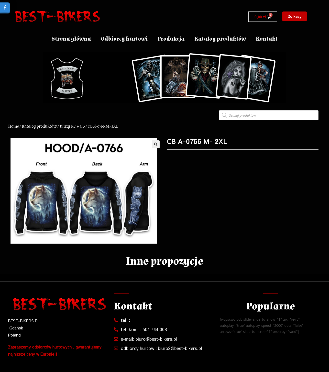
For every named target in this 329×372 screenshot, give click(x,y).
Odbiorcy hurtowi (124, 39)
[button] (294, 16)
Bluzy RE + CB (72, 126)
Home (13, 126)
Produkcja (171, 39)
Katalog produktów (220, 39)
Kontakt (266, 39)
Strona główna (71, 39)
